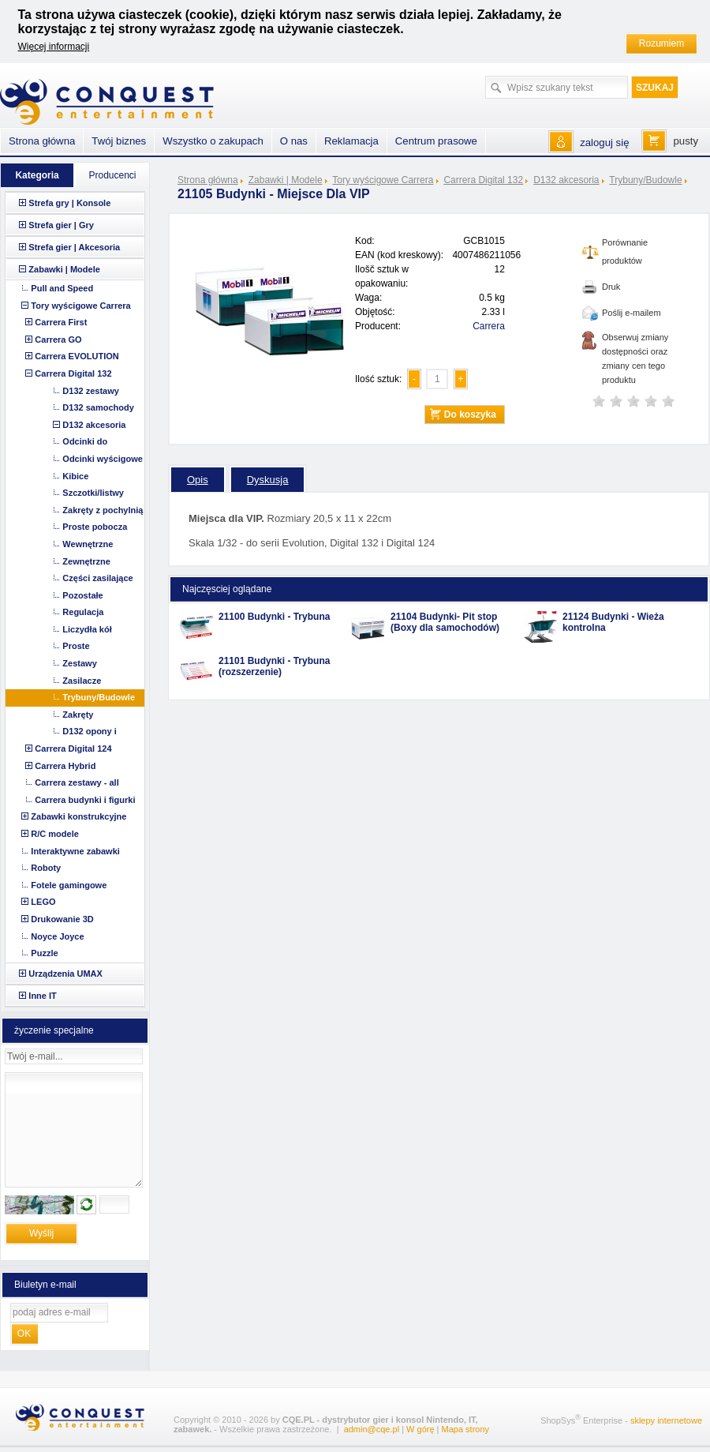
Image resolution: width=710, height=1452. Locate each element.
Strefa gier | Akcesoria (74, 247)
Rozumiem (661, 43)
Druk (611, 286)
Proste (75, 646)
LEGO (43, 901)
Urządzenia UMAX (65, 973)
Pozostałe (82, 595)
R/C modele (55, 834)
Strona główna (208, 180)
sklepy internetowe (666, 1419)
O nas (294, 141)
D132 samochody (97, 407)
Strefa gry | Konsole (69, 203)
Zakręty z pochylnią (102, 510)
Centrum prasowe (436, 141)
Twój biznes (119, 141)
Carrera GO (58, 339)
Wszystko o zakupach (213, 141)
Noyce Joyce (57, 936)
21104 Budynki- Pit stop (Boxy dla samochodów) (444, 622)
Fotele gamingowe (68, 885)
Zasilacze (81, 680)
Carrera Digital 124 (73, 748)
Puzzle (44, 953)
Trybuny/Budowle (645, 180)
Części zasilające (97, 578)
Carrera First (61, 322)
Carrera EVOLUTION (76, 356)
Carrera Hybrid (65, 766)
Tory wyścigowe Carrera (382, 180)
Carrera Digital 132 (483, 180)
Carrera (489, 326)
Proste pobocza (94, 526)
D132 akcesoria (566, 180)
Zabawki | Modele (285, 180)
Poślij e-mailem (631, 312)
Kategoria (36, 175)
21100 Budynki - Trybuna (274, 616)
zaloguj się (604, 142)
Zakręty (77, 714)
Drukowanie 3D (62, 919)
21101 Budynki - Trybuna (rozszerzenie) (274, 666)
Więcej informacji (54, 46)
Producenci (112, 175)
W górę (420, 1429)
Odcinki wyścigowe (102, 458)
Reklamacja (351, 141)
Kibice (75, 476)
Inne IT (42, 995)
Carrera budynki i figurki (85, 800)
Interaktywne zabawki (75, 851)
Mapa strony (466, 1429)
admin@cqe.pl (371, 1429)
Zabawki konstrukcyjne (78, 816)
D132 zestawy (90, 391)
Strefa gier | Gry (61, 225)
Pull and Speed (62, 288)
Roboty (46, 867)
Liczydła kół (86, 629)
